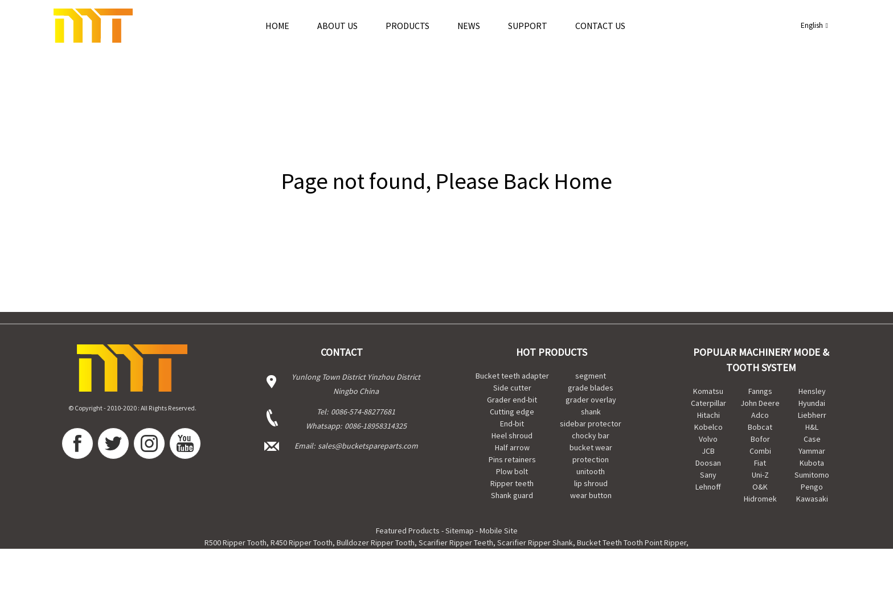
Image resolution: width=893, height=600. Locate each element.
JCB (708, 451)
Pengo (812, 487)
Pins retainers (512, 459)
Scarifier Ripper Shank (535, 542)
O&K (760, 487)
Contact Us (600, 25)
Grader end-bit (512, 399)
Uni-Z (760, 475)
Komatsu (708, 391)
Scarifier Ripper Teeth (456, 542)
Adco (760, 415)
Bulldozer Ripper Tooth (376, 542)
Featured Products (408, 530)
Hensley (812, 391)
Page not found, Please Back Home (446, 181)
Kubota (812, 463)
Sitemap (459, 530)
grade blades (590, 388)
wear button (591, 495)
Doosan (708, 463)
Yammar (811, 451)
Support (527, 25)
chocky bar (590, 435)
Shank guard (512, 495)
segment (590, 376)
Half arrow (512, 447)
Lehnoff (708, 487)
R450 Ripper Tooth (302, 542)
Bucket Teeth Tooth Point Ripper (631, 542)
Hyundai (811, 403)
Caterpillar (708, 403)
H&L (811, 427)
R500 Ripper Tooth (235, 542)
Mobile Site (499, 530)
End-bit (512, 423)
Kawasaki (812, 499)
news (468, 25)
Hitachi (708, 415)
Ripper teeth (512, 483)
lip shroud (591, 483)
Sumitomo (811, 475)
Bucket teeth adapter (512, 376)
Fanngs (760, 391)
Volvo (708, 439)
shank (591, 411)
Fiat (760, 463)
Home (277, 25)
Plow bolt (512, 471)
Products (407, 25)
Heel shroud (511, 435)
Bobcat (760, 427)
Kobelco (708, 427)
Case (812, 439)
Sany (708, 475)
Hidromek (760, 499)
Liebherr (812, 415)
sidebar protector (590, 423)
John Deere (760, 403)
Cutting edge (512, 411)
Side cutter (512, 388)
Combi (760, 451)
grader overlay (591, 399)
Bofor (760, 439)
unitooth (590, 471)
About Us (337, 25)
